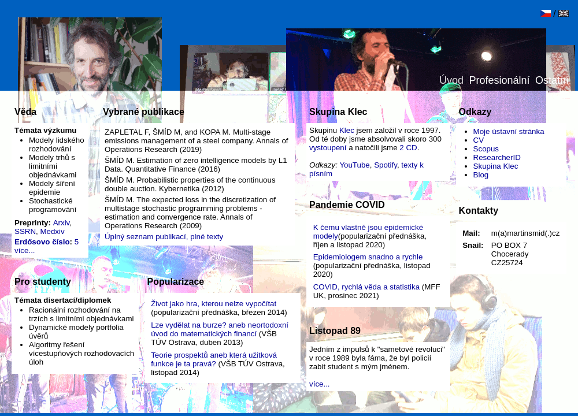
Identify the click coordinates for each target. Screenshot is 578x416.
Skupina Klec (495, 166)
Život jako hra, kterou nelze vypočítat (213, 303)
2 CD (408, 147)
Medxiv (52, 231)
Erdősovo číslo (42, 241)
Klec (346, 130)
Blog (481, 174)
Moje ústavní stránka (508, 131)
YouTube (354, 165)
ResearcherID (497, 157)
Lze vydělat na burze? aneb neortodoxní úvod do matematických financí (219, 329)
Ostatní (552, 80)
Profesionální (499, 80)
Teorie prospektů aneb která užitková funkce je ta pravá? (214, 359)
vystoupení (327, 147)
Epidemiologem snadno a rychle (368, 256)
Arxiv (61, 222)
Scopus (486, 148)
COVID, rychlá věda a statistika (366, 287)
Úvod (451, 80)
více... (24, 250)
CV (478, 140)
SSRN (25, 231)
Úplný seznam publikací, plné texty (164, 236)
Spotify (385, 165)
